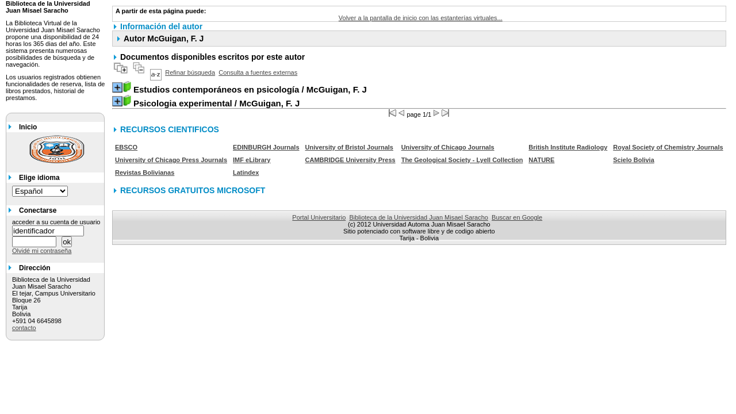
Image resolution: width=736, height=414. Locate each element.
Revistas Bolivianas (144, 172)
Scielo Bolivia (633, 159)
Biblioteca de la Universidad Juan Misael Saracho (418, 217)
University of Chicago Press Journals (171, 159)
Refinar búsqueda (190, 72)
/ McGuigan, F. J (250, 89)
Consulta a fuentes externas (257, 72)
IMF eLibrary (251, 159)
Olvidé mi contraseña (41, 250)
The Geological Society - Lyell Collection (462, 159)
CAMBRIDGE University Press (350, 159)
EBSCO (126, 147)
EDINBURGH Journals (266, 147)
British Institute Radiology (567, 147)
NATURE (541, 159)
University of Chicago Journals (447, 147)
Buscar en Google (517, 217)
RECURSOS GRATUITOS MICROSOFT (192, 190)
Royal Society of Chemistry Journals (668, 147)
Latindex (246, 172)
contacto (24, 327)
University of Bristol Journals (349, 147)
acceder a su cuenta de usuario (56, 221)
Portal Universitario (319, 217)
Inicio (28, 127)
